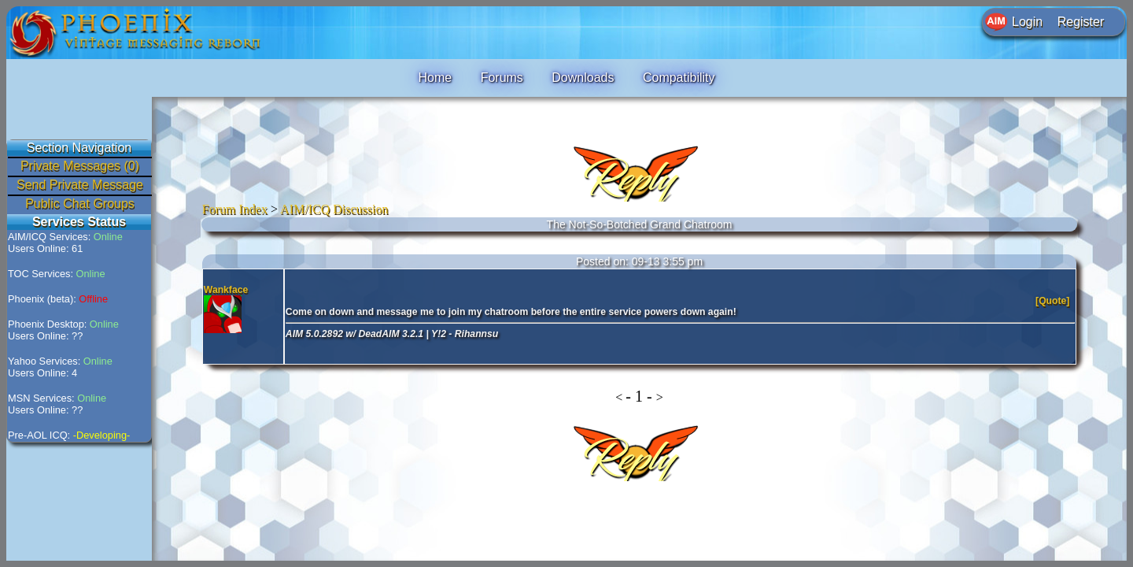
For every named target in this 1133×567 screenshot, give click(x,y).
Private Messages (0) (79, 165)
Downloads (583, 77)
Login (1027, 21)
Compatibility (679, 77)
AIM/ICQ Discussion (334, 209)
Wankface (226, 289)
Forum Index (235, 209)
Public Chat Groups (80, 203)
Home (435, 77)
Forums (502, 77)
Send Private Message (80, 184)
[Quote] (1053, 300)
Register (1081, 21)
